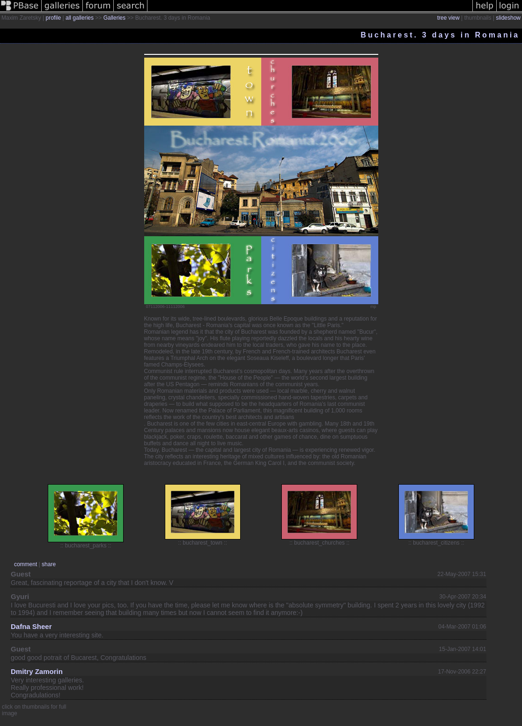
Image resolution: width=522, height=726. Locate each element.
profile (53, 18)
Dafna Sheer (31, 626)
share (49, 564)
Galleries (114, 18)
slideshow (508, 18)
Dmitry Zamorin (37, 671)
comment (25, 564)
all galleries (80, 18)
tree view (448, 18)
